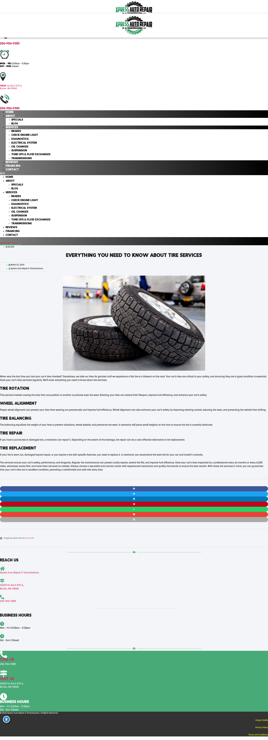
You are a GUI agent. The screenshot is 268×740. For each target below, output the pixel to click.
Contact (12, 169)
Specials (17, 119)
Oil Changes (19, 146)
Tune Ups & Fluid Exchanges (30, 154)
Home (10, 112)
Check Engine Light (24, 135)
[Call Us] (3, 655)
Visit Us (7, 679)
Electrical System (24, 142)
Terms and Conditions (258, 735)
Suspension (19, 150)
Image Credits (261, 720)
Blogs (11, 247)
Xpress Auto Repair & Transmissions (19, 572)
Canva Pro (29, 538)
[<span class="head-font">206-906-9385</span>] (2, 597)
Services (12, 127)
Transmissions (21, 158)
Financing (13, 166)
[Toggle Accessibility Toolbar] (6, 719)
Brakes (16, 131)
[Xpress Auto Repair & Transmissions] (2, 568)
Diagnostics (20, 139)
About (10, 116)
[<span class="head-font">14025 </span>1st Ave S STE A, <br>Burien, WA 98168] (2, 581)
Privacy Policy (261, 728)
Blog (14, 123)
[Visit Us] (3, 674)
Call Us (7, 659)
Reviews (12, 162)
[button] (134, 173)
